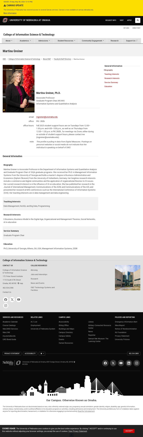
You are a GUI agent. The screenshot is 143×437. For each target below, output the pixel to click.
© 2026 (25, 364)
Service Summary (111, 82)
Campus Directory (66, 332)
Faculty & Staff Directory (62, 59)
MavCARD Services (10, 329)
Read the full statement (86, 411)
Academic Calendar (10, 322)
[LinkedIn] (129, 363)
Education (108, 86)
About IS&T (47, 59)
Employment (35, 325)
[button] (9, 41)
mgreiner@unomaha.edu (47, 117)
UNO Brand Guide (9, 339)
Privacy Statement (122, 336)
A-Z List (34, 322)
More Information (10, 13)
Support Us (130, 41)
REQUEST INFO (110, 20)
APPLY (129, 20)
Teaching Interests (111, 74)
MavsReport (120, 325)
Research (115, 41)
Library (91, 322)
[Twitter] (12, 299)
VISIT (122, 20)
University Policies (122, 339)
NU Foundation (120, 332)
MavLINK (6, 332)
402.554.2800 (134, 353)
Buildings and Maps (66, 329)
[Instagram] (5, 305)
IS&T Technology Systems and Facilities (43, 288)
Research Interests (111, 78)
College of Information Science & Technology (28, 34)
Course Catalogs (9, 325)
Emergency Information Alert (126, 322)
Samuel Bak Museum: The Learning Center (98, 339)
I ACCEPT (129, 431)
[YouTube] (18, 299)
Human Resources (66, 343)
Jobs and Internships (39, 274)
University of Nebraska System (43, 329)
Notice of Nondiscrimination (126, 329)
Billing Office (64, 325)
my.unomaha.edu (9, 336)
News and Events (37, 283)
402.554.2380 (8, 288)
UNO (4, 59)
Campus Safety (65, 336)
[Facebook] (5, 299)
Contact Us (7, 292)
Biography (108, 70)
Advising (34, 270)
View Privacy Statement (77, 431)
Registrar (91, 335)
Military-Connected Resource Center (99, 326)
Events (61, 339)
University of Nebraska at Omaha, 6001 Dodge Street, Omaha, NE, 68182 (48, 362)
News (90, 331)
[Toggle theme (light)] (42, 353)
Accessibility (64, 322)
